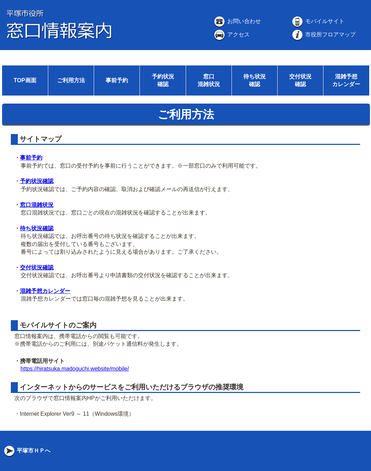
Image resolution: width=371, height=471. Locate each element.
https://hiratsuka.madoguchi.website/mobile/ (75, 369)
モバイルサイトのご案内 (57, 325)
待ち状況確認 (36, 228)
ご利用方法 (71, 80)
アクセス (231, 34)
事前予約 (117, 80)
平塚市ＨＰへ (26, 451)
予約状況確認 (36, 181)
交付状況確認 (36, 267)
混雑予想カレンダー (45, 291)
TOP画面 (25, 80)
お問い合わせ (237, 21)
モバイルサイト (317, 21)
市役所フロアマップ (323, 34)
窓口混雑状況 (36, 205)
